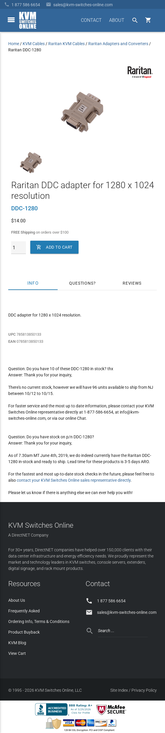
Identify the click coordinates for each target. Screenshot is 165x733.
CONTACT (91, 20)
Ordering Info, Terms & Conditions (38, 621)
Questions (81, 283)
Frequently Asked (24, 611)
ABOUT (116, 20)
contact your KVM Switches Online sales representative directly (74, 480)
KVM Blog (17, 642)
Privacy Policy (144, 690)
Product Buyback (24, 632)
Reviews (132, 283)
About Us (16, 600)
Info (33, 283)
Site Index (119, 690)
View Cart (17, 653)
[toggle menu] (11, 19)
